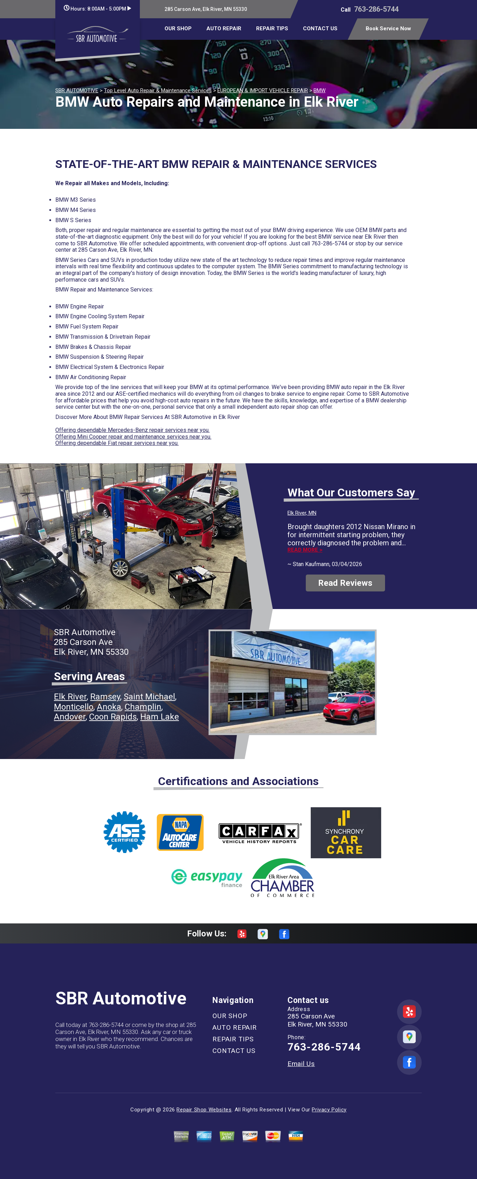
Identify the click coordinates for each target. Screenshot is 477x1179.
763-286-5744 (376, 9)
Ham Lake (159, 717)
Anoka (109, 707)
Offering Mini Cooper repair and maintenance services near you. (133, 436)
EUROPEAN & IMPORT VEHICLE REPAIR (262, 90)
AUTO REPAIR (223, 28)
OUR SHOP (178, 28)
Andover (70, 717)
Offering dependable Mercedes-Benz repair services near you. (132, 430)
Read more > (304, 550)
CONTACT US (320, 28)
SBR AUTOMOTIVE (76, 90)
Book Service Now (388, 28)
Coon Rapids (113, 717)
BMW (320, 90)
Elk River (70, 697)
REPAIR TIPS (272, 28)
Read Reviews (345, 583)
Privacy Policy (329, 1109)
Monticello (73, 707)
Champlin (143, 707)
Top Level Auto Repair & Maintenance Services (158, 90)
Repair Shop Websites (203, 1109)
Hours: (97, 9)
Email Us (301, 1063)
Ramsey (105, 697)
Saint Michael (149, 697)
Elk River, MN (301, 513)
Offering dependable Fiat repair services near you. (117, 443)
